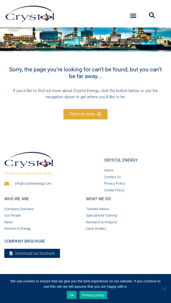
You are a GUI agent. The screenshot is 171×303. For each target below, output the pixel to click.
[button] (133, 16)
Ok (71, 295)
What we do (98, 198)
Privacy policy (93, 295)
